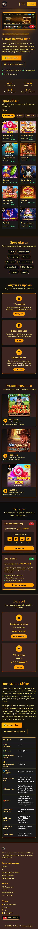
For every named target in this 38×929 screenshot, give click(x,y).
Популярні (8, 116)
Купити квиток (19, 636)
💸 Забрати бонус (11, 58)
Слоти (30, 116)
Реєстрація (31, 4)
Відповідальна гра (8, 878)
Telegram (6, 907)
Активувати (19, 314)
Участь (19, 667)
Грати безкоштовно (13, 64)
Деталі (19, 340)
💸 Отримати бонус (11, 725)
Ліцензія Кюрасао (8, 875)
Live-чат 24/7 (7, 913)
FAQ (3, 869)
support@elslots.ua (9, 904)
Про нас (4, 866)
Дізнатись (19, 369)
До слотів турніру (19, 585)
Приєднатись (19, 548)
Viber (4, 910)
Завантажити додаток (14, 731)
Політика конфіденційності (10, 872)
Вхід (23, 4)
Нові (19, 116)
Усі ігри (5, 110)
